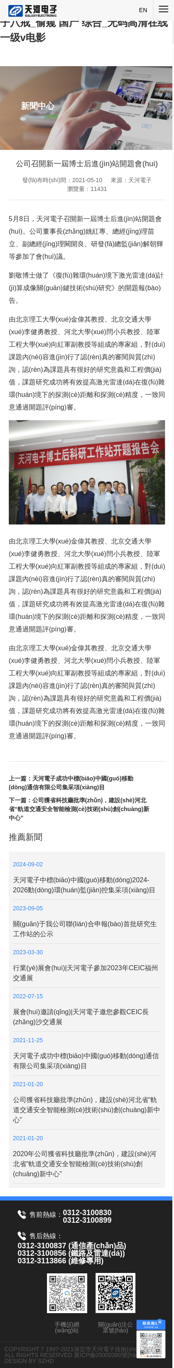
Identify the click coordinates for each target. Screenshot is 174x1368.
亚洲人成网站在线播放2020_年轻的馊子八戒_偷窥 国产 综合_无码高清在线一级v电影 (84, 22)
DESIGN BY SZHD (29, 1361)
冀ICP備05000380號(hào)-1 (110, 1355)
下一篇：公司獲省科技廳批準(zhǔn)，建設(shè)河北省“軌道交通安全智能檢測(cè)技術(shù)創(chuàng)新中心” (79, 809)
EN (143, 10)
